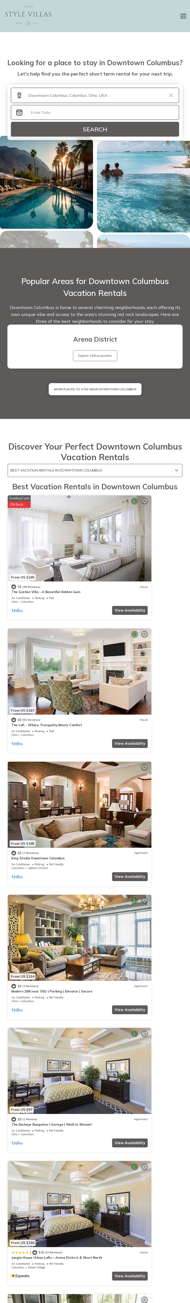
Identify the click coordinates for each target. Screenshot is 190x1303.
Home (100, 1257)
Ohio (14, 566)
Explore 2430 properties (95, 355)
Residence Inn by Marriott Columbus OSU (133, 850)
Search (95, 129)
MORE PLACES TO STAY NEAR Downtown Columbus (95, 389)
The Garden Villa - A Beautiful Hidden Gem (45, 557)
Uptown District (38, 664)
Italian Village (125, 762)
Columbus (27, 566)
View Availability (71, 575)
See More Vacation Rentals (95, 895)
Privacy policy (100, 1274)
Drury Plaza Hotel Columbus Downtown (42, 850)
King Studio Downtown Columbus (37, 655)
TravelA (109, 1285)
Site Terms (138, 1274)
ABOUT (138, 1257)
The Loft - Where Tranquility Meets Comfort (135, 557)
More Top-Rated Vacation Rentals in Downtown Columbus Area (95, 1213)
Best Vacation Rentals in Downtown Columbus (56, 470)
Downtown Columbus (42, 860)
